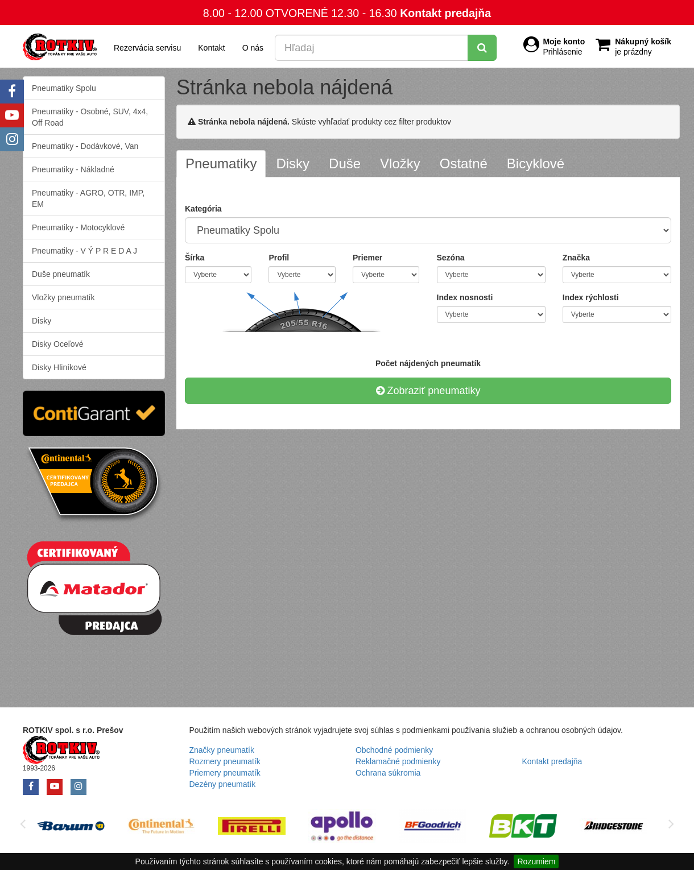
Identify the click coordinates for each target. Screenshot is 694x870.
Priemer (367, 257)
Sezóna (451, 257)
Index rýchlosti (591, 297)
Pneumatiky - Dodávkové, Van (85, 146)
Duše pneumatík (61, 274)
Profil (278, 257)
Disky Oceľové (57, 344)
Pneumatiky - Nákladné (73, 169)
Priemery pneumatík (225, 772)
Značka (576, 257)
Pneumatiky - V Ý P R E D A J (84, 250)
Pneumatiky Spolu (64, 88)
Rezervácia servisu (147, 47)
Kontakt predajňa (445, 13)
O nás (252, 47)
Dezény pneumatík (222, 784)
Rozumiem (536, 861)
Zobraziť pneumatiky (428, 390)
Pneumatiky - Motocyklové (78, 227)
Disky (41, 320)
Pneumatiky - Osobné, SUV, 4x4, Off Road (90, 117)
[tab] (221, 163)
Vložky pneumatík (63, 297)
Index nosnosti (465, 297)
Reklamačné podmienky (398, 761)
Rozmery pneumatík (225, 761)
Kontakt (211, 47)
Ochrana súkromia (388, 772)
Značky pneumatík (221, 750)
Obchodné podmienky (394, 750)
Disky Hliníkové (59, 367)
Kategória (203, 208)
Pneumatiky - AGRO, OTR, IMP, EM (88, 198)
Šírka (194, 257)
